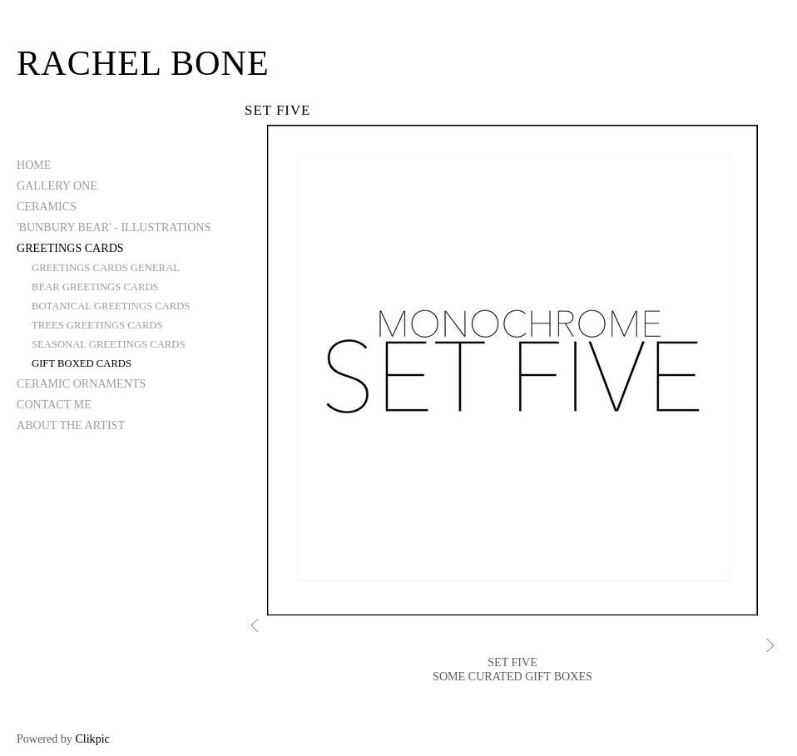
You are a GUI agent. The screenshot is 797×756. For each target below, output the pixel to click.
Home (34, 164)
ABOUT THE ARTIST (71, 425)
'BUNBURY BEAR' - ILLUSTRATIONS (113, 227)
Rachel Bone (143, 62)
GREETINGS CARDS (70, 247)
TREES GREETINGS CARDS (97, 325)
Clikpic (92, 738)
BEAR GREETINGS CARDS (95, 287)
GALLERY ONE (57, 185)
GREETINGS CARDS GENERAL (106, 268)
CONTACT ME (54, 404)
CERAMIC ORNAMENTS (81, 383)
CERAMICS (47, 206)
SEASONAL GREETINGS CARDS (108, 344)
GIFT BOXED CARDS (81, 363)
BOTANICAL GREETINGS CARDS (111, 306)
